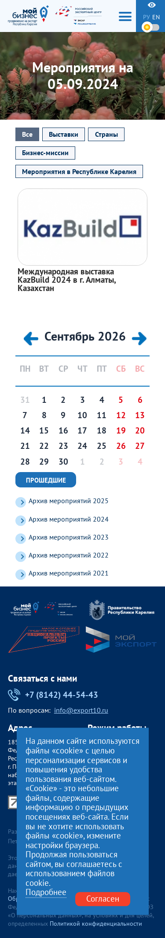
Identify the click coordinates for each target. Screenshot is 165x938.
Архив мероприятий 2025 (69, 500)
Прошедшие (46, 480)
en (156, 17)
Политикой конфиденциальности (96, 923)
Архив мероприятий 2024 (69, 519)
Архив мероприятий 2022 (69, 555)
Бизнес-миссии (45, 152)
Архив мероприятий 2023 (69, 537)
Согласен (102, 899)
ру (146, 17)
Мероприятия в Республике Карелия (79, 171)
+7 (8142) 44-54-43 (53, 695)
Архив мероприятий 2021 (69, 573)
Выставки (63, 134)
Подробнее (46, 893)
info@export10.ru (81, 710)
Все (27, 134)
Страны (106, 134)
